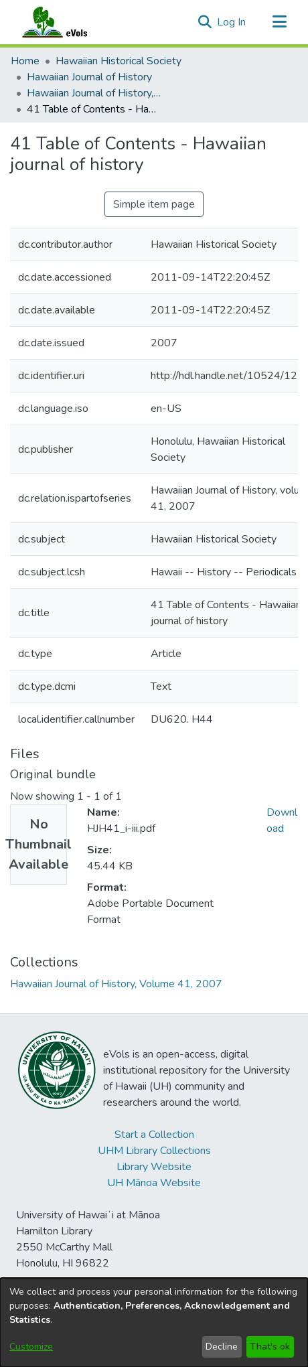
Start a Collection (154, 1134)
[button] (204, 22)
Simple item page (154, 204)
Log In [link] (232, 22)
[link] (116, 984)
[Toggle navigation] (279, 22)
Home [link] (25, 61)
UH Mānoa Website (154, 1182)
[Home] (67, 22)
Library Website (154, 1166)
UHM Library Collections (154, 1150)
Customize (31, 1346)
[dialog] (154, 1322)
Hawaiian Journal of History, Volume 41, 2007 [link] (94, 93)
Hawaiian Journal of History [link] (89, 77)
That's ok (270, 1346)
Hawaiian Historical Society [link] (118, 61)
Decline (222, 1346)
